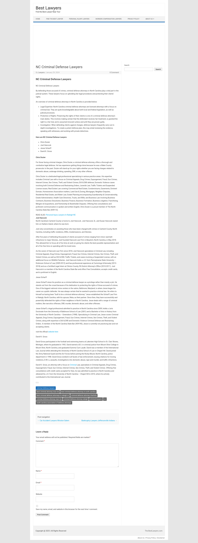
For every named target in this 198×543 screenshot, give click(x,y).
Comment (40, 441)
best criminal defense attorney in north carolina (78, 392)
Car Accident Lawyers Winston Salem (53, 421)
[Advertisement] (99, 43)
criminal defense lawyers (46, 388)
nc (105, 399)
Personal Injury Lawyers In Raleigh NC (61, 215)
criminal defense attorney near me (49, 399)
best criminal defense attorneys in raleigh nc (53, 395)
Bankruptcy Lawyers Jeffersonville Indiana (99, 421)
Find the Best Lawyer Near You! (48, 12)
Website (39, 494)
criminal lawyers (96, 399)
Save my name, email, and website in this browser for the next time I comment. (67, 509)
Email (38, 483)
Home (38, 19)
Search (126, 65)
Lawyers (41, 72)
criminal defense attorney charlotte (84, 395)
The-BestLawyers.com (153, 531)
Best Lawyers (48, 7)
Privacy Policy (133, 19)
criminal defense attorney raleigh (76, 399)
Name (39, 471)
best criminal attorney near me (48, 392)
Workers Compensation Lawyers (109, 19)
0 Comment (114, 72)
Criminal (73, 365)
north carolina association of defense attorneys (54, 403)
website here (53, 332)
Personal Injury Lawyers (79, 19)
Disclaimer (161, 538)
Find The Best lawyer (54, 19)
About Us (149, 19)
